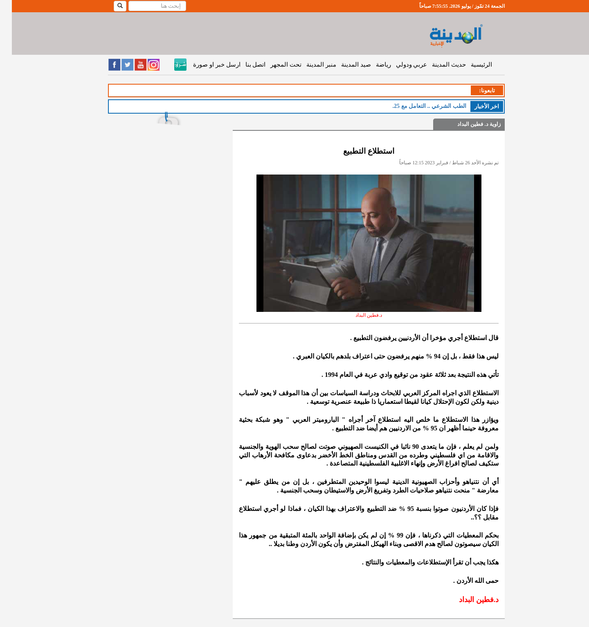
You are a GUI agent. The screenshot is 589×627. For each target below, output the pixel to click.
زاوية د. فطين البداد (467, 124)
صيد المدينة (344, 64)
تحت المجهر (274, 64)
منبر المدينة (309, 64)
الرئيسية (469, 64)
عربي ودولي (400, 64)
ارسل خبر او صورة (204, 64)
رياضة (371, 64)
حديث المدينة (437, 64)
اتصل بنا (244, 64)
